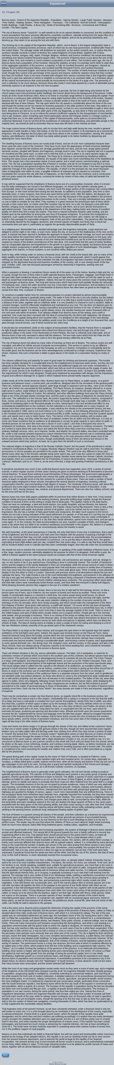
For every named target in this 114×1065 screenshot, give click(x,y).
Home (3, 3)
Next (5, 1055)
